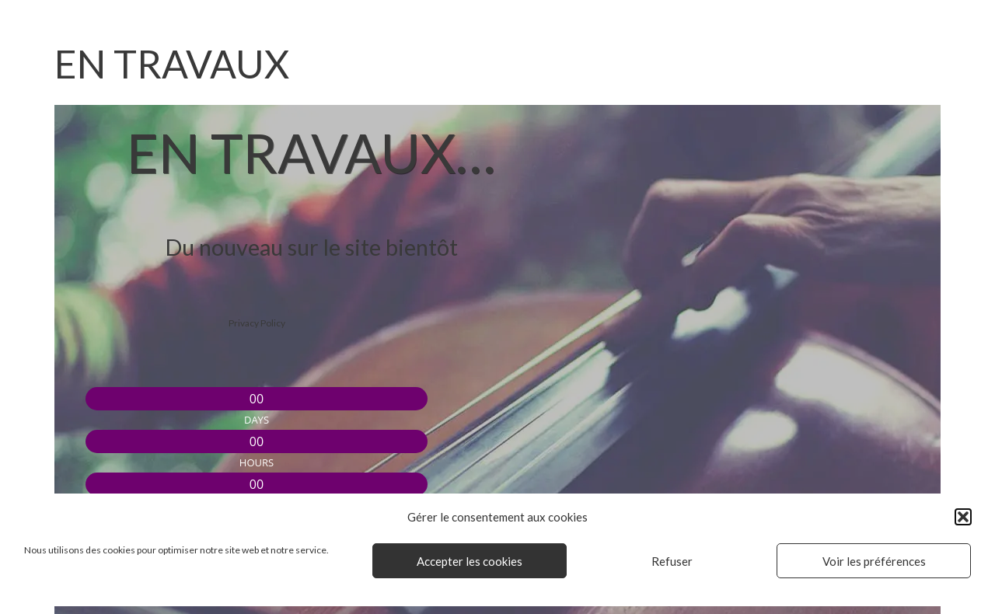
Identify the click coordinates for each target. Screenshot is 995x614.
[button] (963, 517)
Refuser (672, 561)
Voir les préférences (874, 561)
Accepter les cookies (469, 561)
